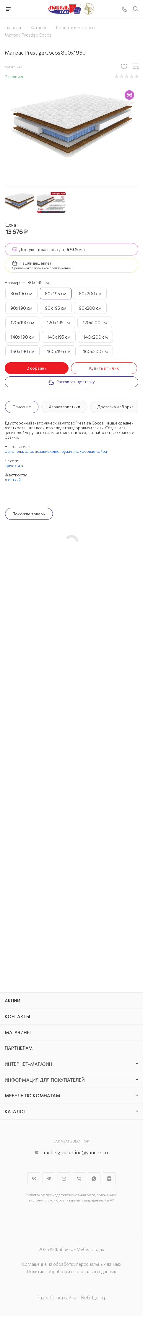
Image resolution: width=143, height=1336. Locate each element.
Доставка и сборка (116, 406)
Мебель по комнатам (32, 1095)
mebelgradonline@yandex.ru (76, 1152)
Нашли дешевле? (35, 263)
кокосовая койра (91, 451)
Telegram (49, 1178)
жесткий (13, 479)
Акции (12, 1000)
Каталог (15, 1111)
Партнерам (19, 1048)
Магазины (17, 1032)
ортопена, (15, 451)
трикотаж (14, 465)
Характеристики (64, 406)
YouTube (64, 1178)
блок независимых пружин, (50, 451)
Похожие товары (29, 514)
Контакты (17, 1016)
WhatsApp (94, 1178)
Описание (21, 406)
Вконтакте (33, 1178)
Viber (79, 1178)
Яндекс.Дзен (109, 1178)
